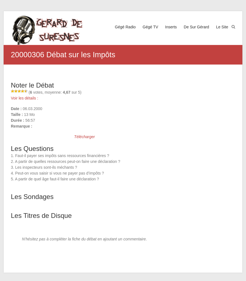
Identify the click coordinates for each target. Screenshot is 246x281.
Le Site (222, 27)
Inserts (171, 27)
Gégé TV (150, 27)
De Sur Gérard (196, 27)
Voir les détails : (24, 98)
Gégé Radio (125, 27)
